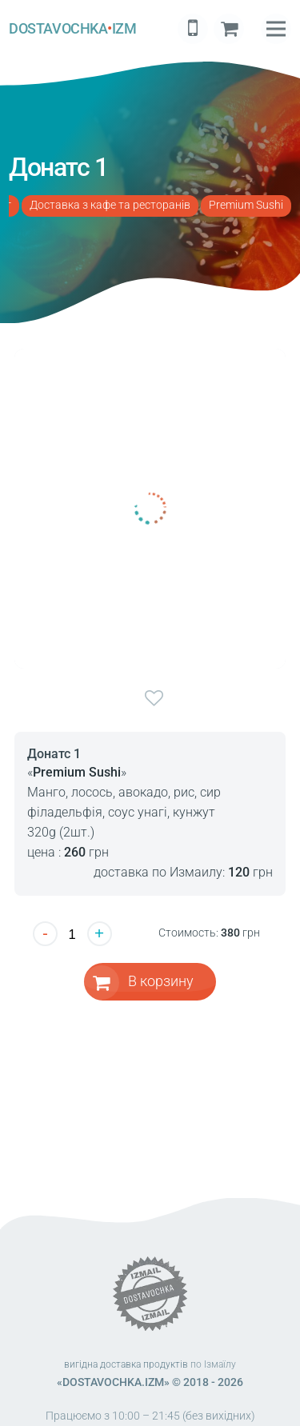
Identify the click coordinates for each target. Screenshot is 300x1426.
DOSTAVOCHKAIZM (72, 29)
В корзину (161, 981)
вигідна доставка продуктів (126, 1364)
